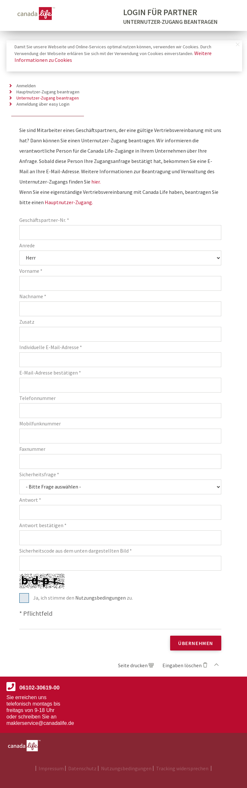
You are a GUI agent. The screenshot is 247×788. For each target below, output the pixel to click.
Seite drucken (133, 665)
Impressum (52, 768)
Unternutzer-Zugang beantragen (47, 98)
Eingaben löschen (182, 665)
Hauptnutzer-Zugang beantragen (47, 92)
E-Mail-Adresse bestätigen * (50, 372)
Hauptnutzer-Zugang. (69, 202)
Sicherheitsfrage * (39, 474)
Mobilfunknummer (40, 423)
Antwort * (30, 500)
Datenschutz (82, 768)
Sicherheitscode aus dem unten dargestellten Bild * (75, 550)
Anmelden (26, 85)
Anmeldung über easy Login (42, 104)
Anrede (27, 245)
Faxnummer (32, 449)
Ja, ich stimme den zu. (83, 597)
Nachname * (32, 296)
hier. (96, 181)
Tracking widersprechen (182, 768)
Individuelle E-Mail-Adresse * (50, 347)
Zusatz (26, 321)
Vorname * (30, 271)
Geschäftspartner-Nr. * (44, 220)
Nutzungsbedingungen (101, 597)
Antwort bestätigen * (43, 525)
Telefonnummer (37, 398)
